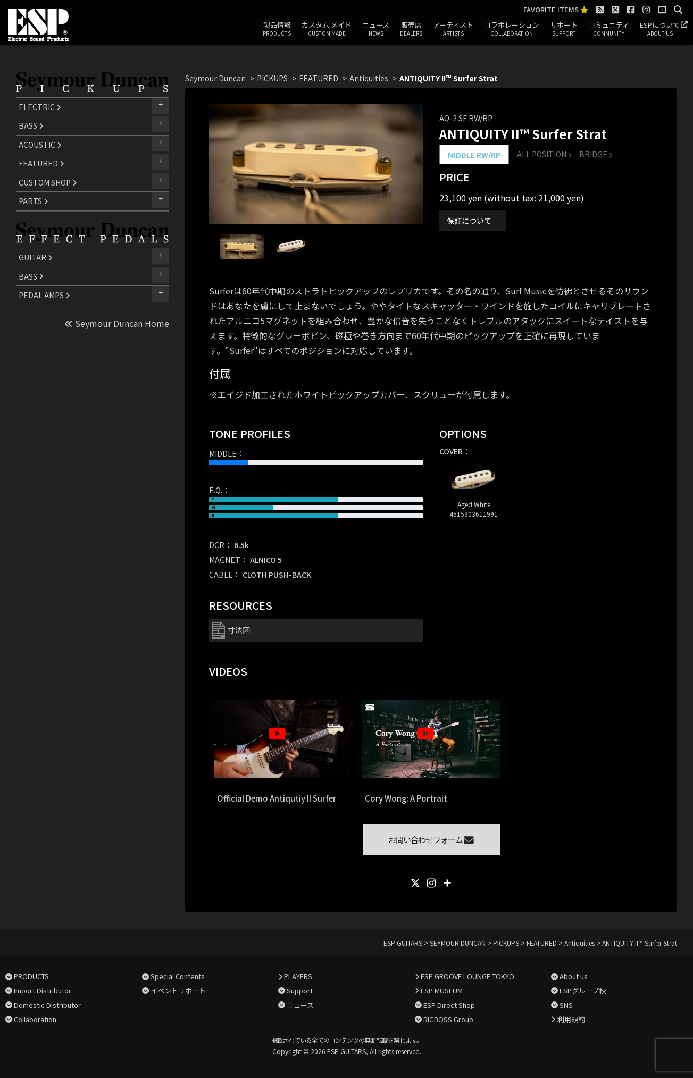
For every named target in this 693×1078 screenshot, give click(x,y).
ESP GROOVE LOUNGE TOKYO (467, 976)
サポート (564, 29)
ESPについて (660, 29)
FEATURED (41, 163)
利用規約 (571, 1019)
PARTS (33, 201)
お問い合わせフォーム (431, 839)
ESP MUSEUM (442, 991)
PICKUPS (272, 78)
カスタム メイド (327, 29)
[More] (447, 883)
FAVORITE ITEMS (555, 10)
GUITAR (36, 257)
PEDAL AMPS (44, 295)
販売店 (411, 29)
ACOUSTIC (40, 144)
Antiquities (368, 78)
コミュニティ (608, 29)
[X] (415, 883)
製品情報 (277, 29)
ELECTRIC (40, 107)
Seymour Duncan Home (116, 323)
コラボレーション (511, 29)
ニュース (375, 29)
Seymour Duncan (215, 78)
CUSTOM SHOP (48, 182)
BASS (31, 125)
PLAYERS (298, 976)
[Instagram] (431, 883)
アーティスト (453, 29)
